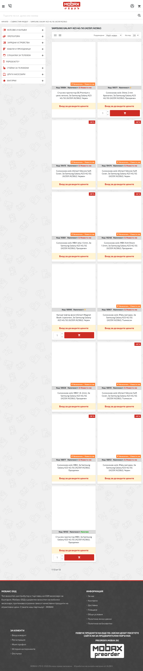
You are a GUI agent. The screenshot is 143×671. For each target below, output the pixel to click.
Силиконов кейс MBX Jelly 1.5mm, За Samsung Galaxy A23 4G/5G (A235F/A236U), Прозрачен (73, 245)
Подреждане (99, 35)
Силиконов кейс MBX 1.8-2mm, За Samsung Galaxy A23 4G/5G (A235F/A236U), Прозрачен (74, 395)
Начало (4, 21)
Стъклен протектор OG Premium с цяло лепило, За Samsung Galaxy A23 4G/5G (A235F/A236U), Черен (73, 95)
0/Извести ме (85, 87)
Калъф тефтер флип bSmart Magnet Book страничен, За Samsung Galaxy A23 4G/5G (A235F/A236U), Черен (74, 317)
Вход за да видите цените (73, 106)
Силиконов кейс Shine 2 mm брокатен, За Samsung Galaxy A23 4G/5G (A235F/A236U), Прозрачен (119, 95)
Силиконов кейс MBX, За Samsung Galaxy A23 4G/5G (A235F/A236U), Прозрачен (73, 467)
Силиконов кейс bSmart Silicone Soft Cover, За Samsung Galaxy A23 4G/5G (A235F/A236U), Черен (119, 173)
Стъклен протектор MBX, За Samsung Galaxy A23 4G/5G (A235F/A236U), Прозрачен (74, 539)
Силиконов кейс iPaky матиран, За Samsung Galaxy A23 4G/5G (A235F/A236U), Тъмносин (119, 317)
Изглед (128, 35)
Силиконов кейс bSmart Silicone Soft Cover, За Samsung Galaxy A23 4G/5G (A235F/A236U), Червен (73, 173)
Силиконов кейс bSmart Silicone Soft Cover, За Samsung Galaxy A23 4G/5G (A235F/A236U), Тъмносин (119, 395)
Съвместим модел (19, 21)
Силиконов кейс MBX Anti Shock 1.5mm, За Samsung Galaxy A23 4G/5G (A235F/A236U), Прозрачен (119, 245)
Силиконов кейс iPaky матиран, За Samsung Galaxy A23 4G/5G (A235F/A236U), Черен (119, 467)
